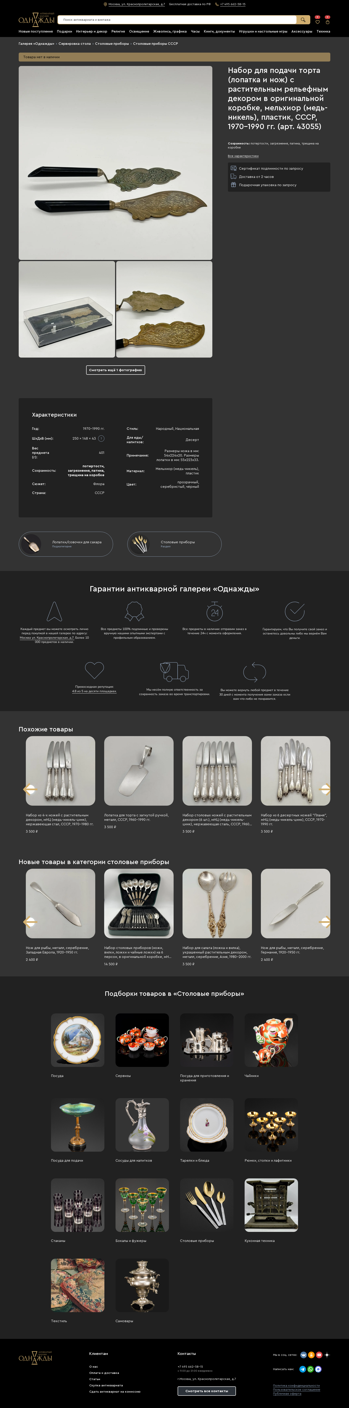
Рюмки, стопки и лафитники (268, 1160)
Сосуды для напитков (134, 1160)
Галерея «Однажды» (36, 43)
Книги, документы (219, 31)
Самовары (124, 1321)
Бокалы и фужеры (131, 1241)
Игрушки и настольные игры (263, 31)
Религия (118, 31)
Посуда (57, 1076)
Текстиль (59, 1321)
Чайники (252, 1076)
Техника (323, 31)
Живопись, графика (170, 31)
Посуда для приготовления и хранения (204, 1078)
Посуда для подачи (67, 1160)
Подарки (64, 31)
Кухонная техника (260, 1241)
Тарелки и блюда (194, 1160)
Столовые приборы (112, 43)
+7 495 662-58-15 (190, 1366)
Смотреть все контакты (206, 1391)
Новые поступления (36, 31)
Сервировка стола (75, 43)
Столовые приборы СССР (155, 43)
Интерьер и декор (91, 31)
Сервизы (123, 1076)
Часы (195, 31)
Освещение (139, 31)
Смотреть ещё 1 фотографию (115, 370)
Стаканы (58, 1241)
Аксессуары (301, 31)
